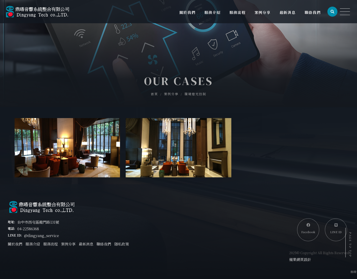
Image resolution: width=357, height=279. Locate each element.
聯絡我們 (104, 244)
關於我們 (15, 244)
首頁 (154, 94)
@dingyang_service (41, 235)
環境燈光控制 (195, 94)
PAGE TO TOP (350, 244)
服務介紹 (33, 244)
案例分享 (171, 94)
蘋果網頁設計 (300, 259)
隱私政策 (121, 244)
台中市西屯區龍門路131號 (38, 222)
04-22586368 (28, 228)
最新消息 (86, 244)
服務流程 (50, 244)
